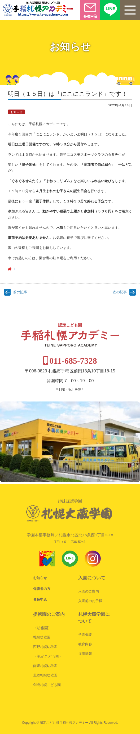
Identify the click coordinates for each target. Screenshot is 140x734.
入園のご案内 (88, 591)
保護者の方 (41, 589)
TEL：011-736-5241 (70, 542)
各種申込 (40, 600)
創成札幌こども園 (47, 685)
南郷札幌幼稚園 (45, 666)
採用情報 (85, 654)
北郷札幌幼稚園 (45, 675)
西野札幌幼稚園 (45, 647)
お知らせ (16, 111)
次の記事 (120, 292)
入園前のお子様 (90, 601)
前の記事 (20, 292)
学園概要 (85, 635)
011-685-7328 (73, 361)
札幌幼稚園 (41, 637)
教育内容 (85, 644)
